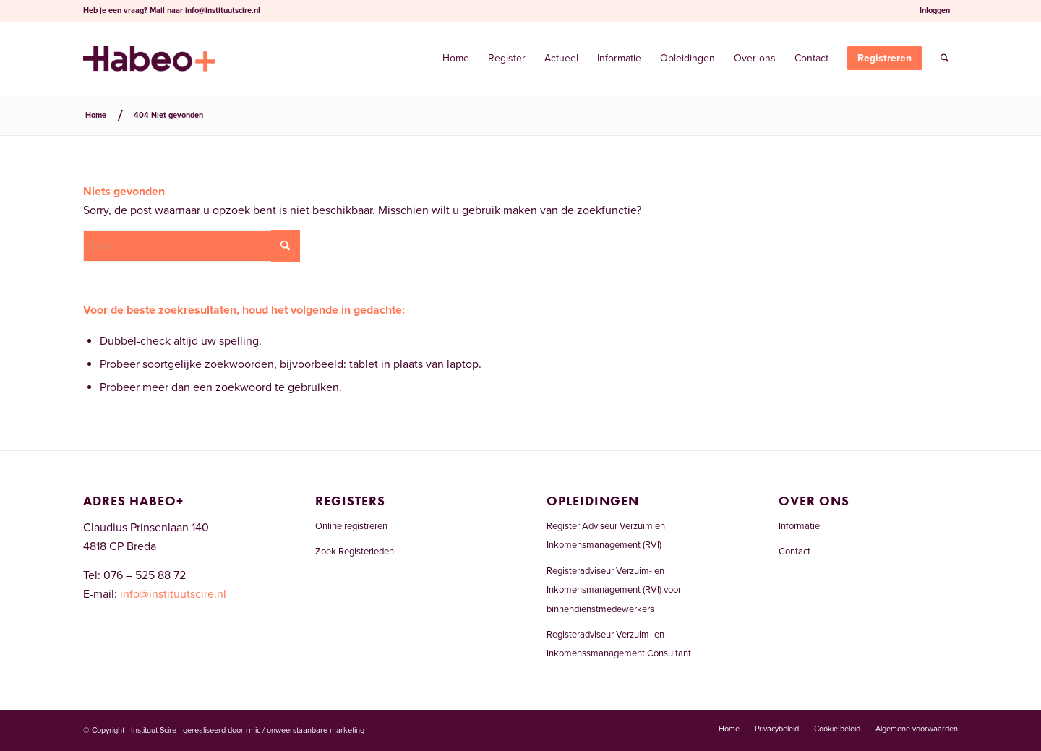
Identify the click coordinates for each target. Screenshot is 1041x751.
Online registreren (351, 526)
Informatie (799, 526)
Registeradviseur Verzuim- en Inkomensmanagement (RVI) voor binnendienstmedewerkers (614, 590)
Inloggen (935, 10)
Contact (794, 551)
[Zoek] (944, 58)
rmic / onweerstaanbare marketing (305, 730)
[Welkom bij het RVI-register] (149, 58)
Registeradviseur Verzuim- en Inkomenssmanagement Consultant (619, 644)
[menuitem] (935, 10)
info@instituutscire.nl (222, 10)
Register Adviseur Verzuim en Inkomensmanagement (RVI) (606, 535)
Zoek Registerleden (354, 551)
